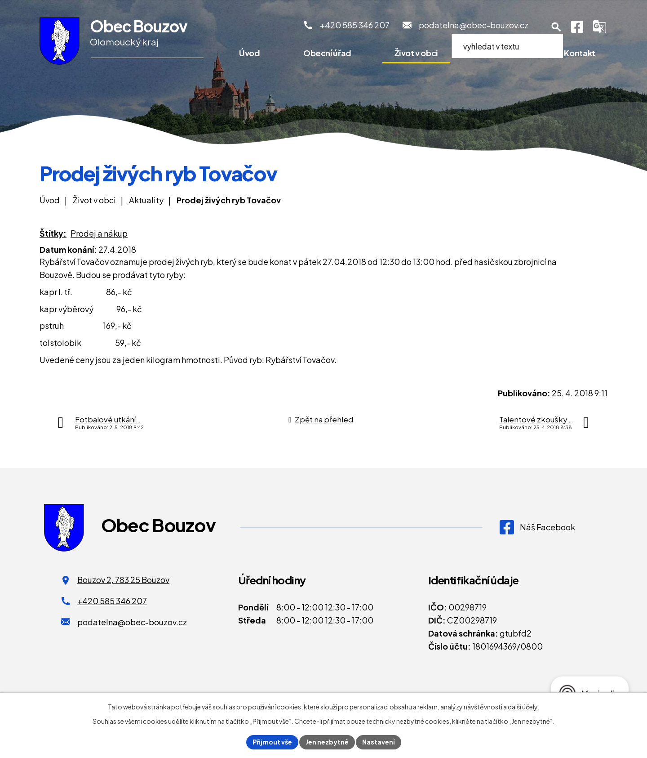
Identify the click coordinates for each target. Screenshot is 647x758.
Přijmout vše (272, 742)
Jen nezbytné (327, 742)
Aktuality (146, 200)
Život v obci (416, 53)
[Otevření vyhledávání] (556, 27)
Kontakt (579, 53)
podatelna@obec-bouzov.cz (132, 622)
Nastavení (378, 742)
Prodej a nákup (99, 233)
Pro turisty (501, 53)
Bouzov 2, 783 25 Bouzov (123, 579)
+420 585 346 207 (112, 601)
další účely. (523, 707)
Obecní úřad (327, 53)
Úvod (249, 53)
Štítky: (53, 233)
